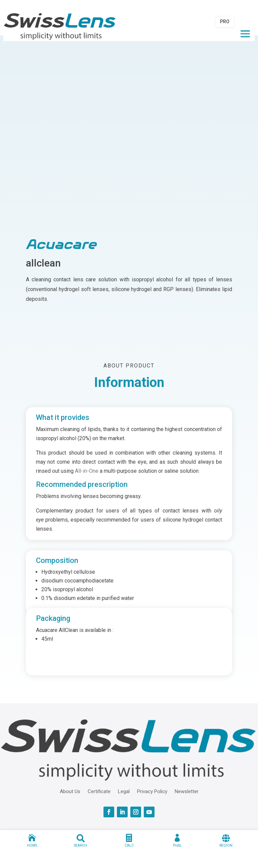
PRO (224, 21)
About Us (70, 791)
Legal (124, 791)
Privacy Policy (152, 791)
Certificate (99, 791)
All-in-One (86, 471)
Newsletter (187, 791)
